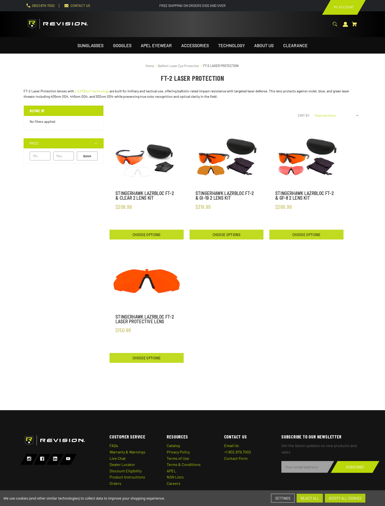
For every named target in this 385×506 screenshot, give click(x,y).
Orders (115, 483)
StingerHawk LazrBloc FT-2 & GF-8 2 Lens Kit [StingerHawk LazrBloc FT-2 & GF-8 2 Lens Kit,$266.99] (304, 195)
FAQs (114, 445)
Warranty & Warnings (127, 452)
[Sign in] (345, 27)
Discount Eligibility (126, 470)
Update (87, 156)
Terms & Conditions (184, 464)
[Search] (335, 27)
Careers (173, 483)
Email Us (231, 445)
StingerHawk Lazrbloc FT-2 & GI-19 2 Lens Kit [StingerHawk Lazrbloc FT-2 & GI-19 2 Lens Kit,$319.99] (224, 195)
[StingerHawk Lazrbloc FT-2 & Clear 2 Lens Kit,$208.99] (147, 158)
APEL (171, 470)
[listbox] (336, 115)
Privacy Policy (178, 452)
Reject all (310, 498)
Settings (282, 498)
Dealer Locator (122, 464)
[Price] (64, 143)
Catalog (173, 445)
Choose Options (146, 234)
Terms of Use (178, 458)
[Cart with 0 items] (354, 27)
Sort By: (304, 115)
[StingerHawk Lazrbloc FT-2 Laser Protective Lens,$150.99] (147, 281)
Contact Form (236, 458)
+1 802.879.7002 (237, 452)
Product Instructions (127, 477)
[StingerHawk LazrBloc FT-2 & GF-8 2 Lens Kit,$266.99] (306, 158)
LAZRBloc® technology (92, 91)
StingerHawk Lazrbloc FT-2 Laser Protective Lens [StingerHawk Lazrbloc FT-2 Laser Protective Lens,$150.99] (144, 319)
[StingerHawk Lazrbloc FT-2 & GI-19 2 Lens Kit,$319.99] (227, 158)
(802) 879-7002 (43, 5)
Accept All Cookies (345, 498)
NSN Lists (175, 477)
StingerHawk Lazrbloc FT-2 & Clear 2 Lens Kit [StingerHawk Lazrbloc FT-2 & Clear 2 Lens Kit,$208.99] (144, 195)
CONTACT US (80, 5)
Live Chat (118, 458)
